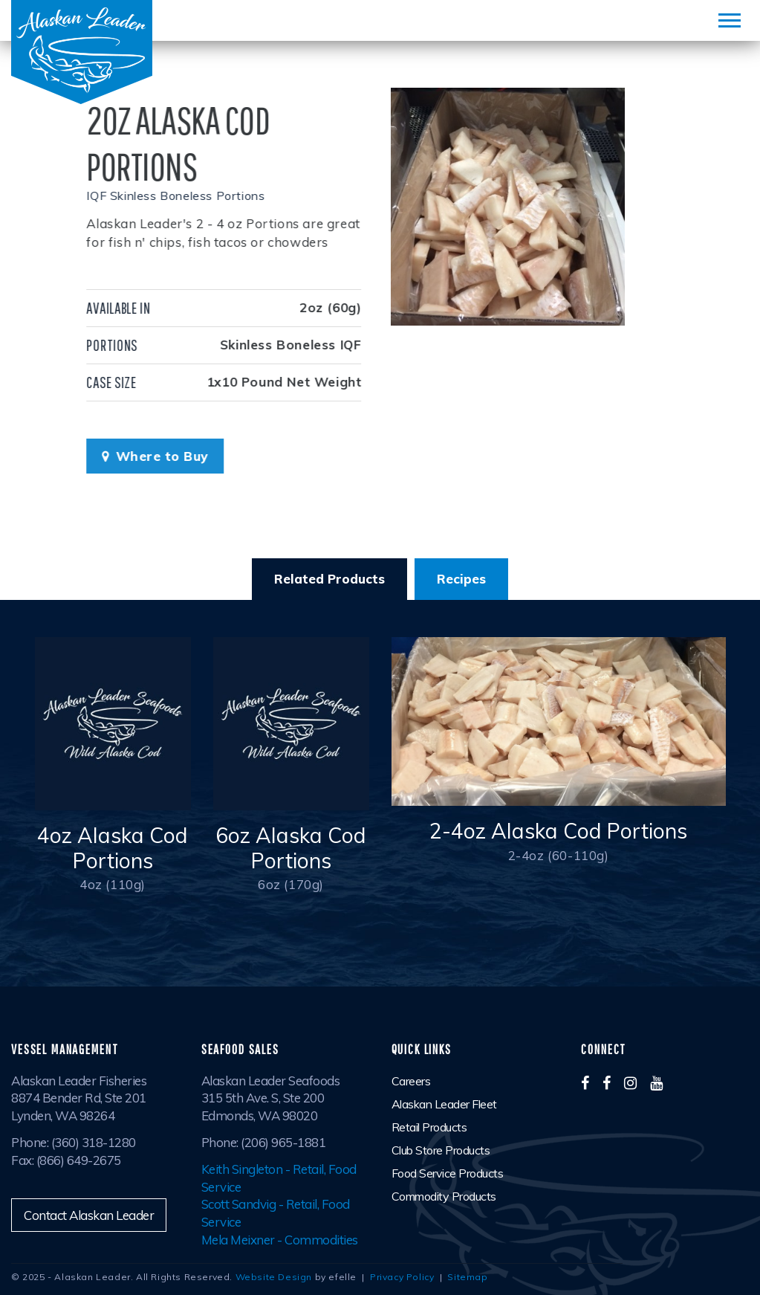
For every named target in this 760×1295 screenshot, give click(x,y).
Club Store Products (441, 1150)
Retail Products (429, 1127)
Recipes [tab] (461, 579)
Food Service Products (448, 1173)
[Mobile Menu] (729, 20)
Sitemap (467, 1276)
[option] (509, 207)
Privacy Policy (402, 1276)
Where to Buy (144, 456)
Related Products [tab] (329, 579)
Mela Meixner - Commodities (279, 1239)
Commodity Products (444, 1196)
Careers (411, 1080)
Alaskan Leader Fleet (444, 1104)
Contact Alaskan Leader (89, 1215)
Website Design (274, 1276)
